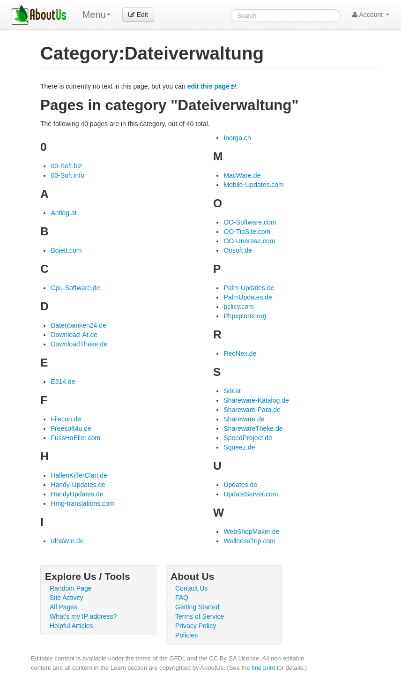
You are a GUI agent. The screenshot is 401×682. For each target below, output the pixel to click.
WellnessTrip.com (249, 541)
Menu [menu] (96, 14)
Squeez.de (239, 447)
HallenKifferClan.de (79, 475)
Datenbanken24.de (78, 325)
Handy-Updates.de (78, 484)
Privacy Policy (195, 626)
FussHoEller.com (75, 438)
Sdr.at (232, 391)
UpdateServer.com (250, 494)
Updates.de (240, 484)
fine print (263, 667)
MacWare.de (241, 175)
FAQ (181, 597)
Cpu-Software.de (75, 288)
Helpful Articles (71, 626)
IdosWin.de (67, 541)
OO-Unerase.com (249, 241)
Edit (138, 14)
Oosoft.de (237, 250)
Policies (186, 635)
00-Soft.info (67, 175)
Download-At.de (74, 334)
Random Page (71, 588)
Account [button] (370, 14)
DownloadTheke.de (79, 344)
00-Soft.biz (66, 166)
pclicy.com (238, 306)
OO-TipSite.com (246, 231)
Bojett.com (66, 250)
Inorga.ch (237, 138)
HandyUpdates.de (77, 494)
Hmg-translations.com (82, 503)
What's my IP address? (83, 616)
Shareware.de (243, 419)
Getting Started (197, 607)
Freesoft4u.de (71, 428)
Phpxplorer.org (244, 316)
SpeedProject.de (247, 438)
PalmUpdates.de (247, 297)
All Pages (63, 607)
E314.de (63, 381)
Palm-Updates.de (248, 288)
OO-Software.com (249, 222)
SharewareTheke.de (252, 428)
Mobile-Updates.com (253, 184)
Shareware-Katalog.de (256, 400)
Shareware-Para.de (251, 409)
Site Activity (66, 597)
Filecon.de (66, 419)
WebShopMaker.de (251, 531)
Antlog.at (63, 213)
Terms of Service (199, 616)
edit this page (208, 86)
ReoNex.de (239, 353)
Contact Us (191, 588)
